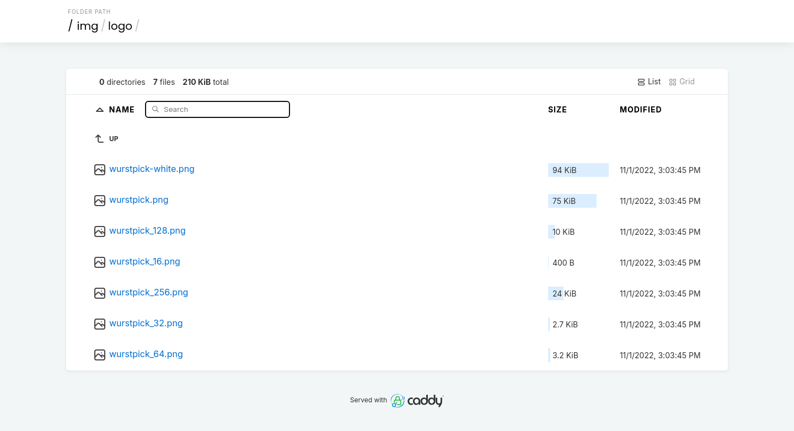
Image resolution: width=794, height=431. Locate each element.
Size (557, 109)
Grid (681, 82)
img (88, 26)
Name (123, 109)
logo (120, 26)
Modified (641, 109)
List (649, 82)
